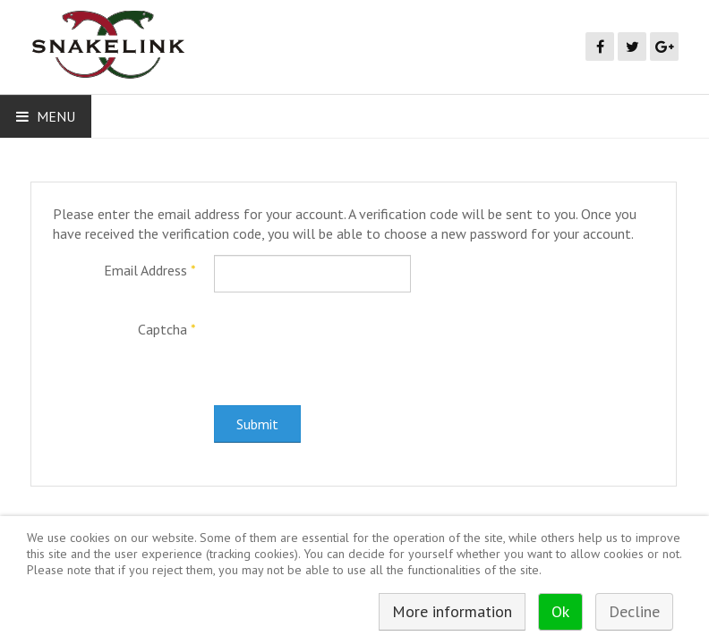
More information (452, 611)
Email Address (150, 270)
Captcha (167, 329)
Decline (634, 611)
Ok (560, 611)
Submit (257, 424)
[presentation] (350, 349)
